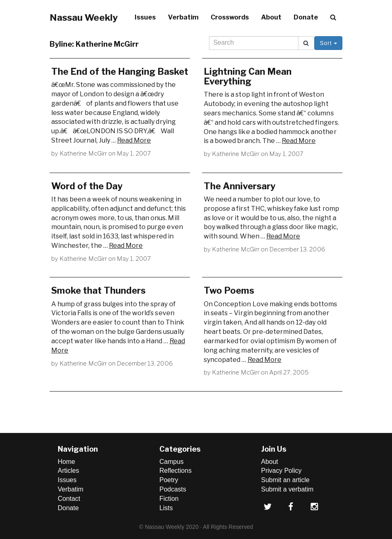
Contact (69, 498)
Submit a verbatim (287, 489)
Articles (68, 470)
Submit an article (285, 479)
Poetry (168, 479)
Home (66, 461)
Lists (166, 507)
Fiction (169, 498)
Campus (171, 461)
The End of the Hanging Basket (119, 71)
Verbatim (183, 17)
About (271, 17)
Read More (134, 140)
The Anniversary (239, 186)
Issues (145, 17)
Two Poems (229, 290)
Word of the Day (86, 186)
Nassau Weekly (84, 17)
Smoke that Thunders (98, 290)
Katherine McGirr (83, 153)
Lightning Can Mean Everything (248, 76)
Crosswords (230, 17)
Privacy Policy (281, 470)
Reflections (175, 470)
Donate (306, 17)
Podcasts (172, 489)
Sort (328, 43)
